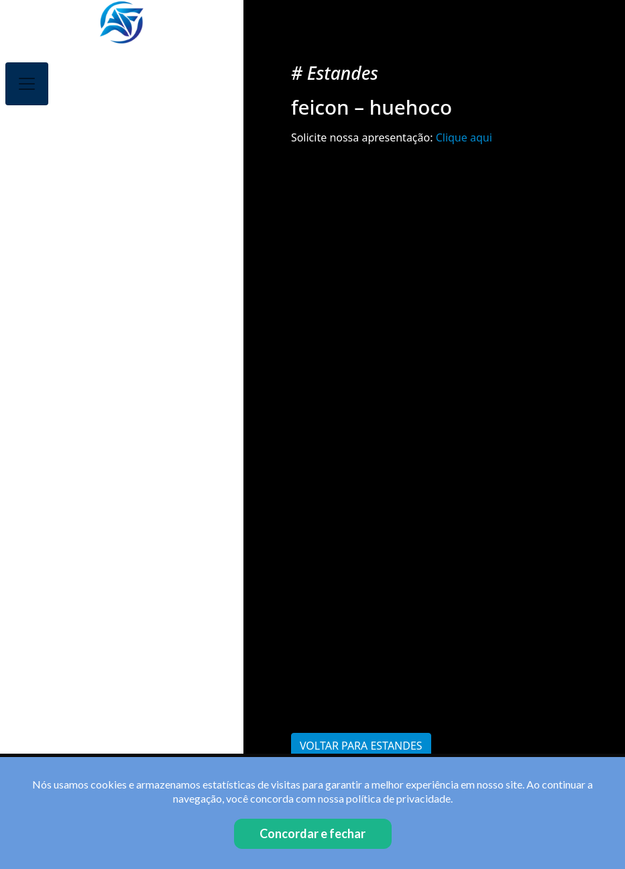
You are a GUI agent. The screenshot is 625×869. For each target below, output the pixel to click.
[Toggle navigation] (26, 83)
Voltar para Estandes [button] (361, 745)
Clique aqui (464, 137)
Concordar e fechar (312, 833)
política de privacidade (398, 798)
